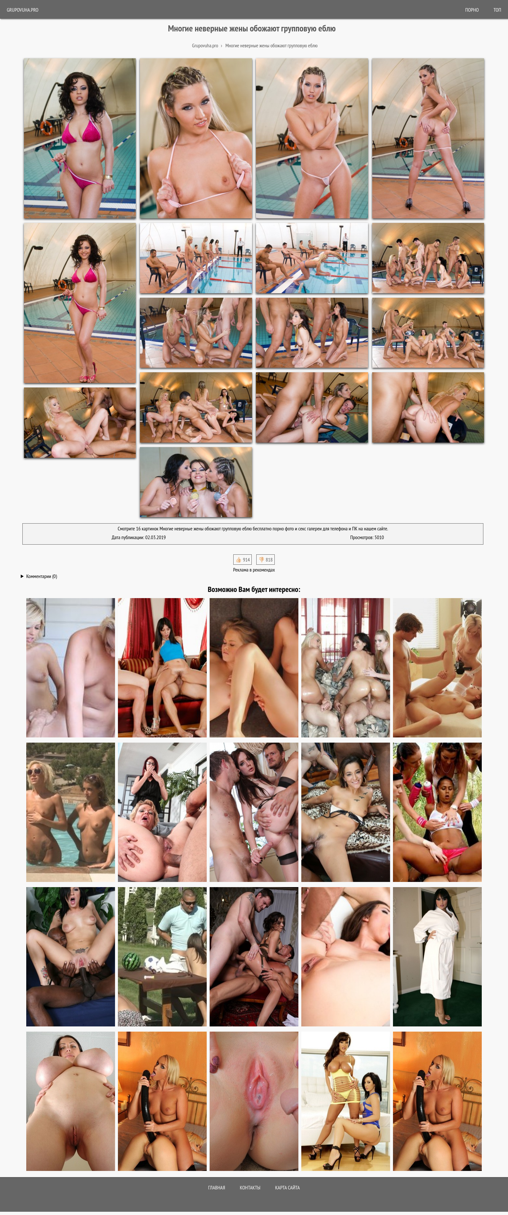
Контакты (250, 1187)
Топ (497, 9)
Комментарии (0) (41, 576)
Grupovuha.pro (23, 9)
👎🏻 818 (265, 559)
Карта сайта (287, 1187)
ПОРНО (472, 9)
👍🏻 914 (242, 559)
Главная (216, 1187)
